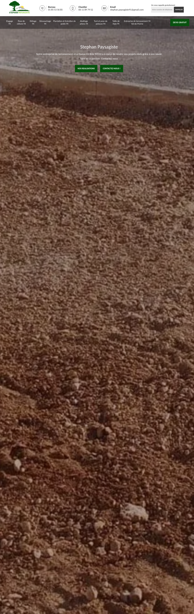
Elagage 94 (9, 22)
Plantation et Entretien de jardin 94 (64, 22)
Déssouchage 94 (45, 22)
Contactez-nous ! (111, 68)
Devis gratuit (180, 22)
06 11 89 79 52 (85, 9)
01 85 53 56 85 (55, 9)
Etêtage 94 (33, 22)
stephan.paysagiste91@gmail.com (127, 9)
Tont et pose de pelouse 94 (100, 22)
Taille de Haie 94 (116, 22)
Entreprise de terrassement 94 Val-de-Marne (137, 22)
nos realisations (86, 68)
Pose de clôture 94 (21, 22)
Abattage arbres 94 (84, 22)
